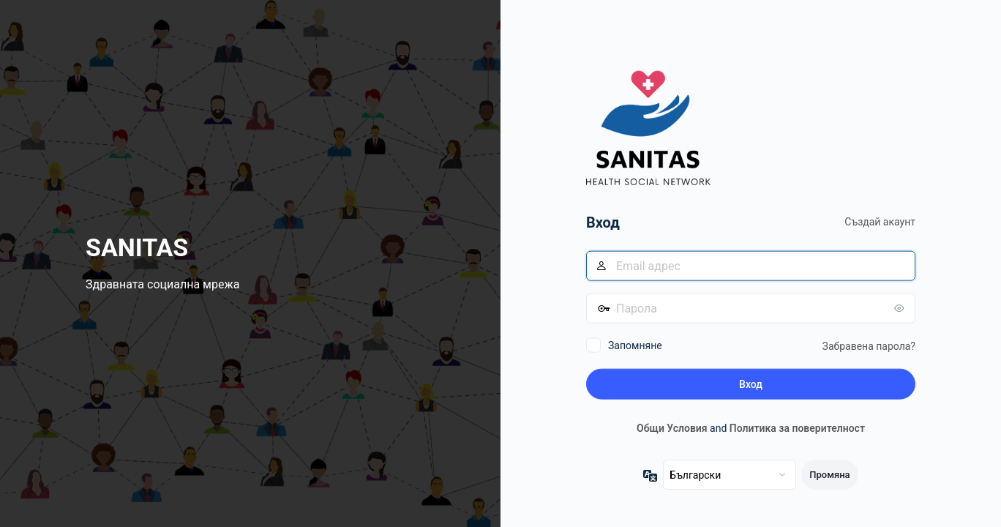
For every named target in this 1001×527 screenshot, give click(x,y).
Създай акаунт (879, 222)
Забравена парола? (868, 345)
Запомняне (635, 345)
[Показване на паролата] (900, 307)
